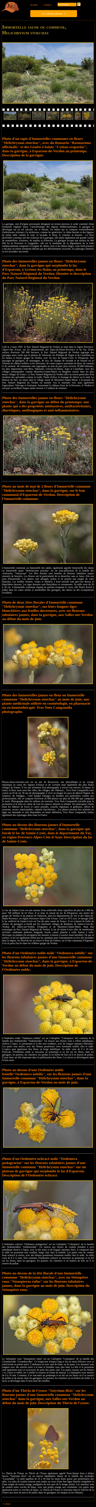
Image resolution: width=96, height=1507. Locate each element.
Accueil (34, 5)
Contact (47, 5)
